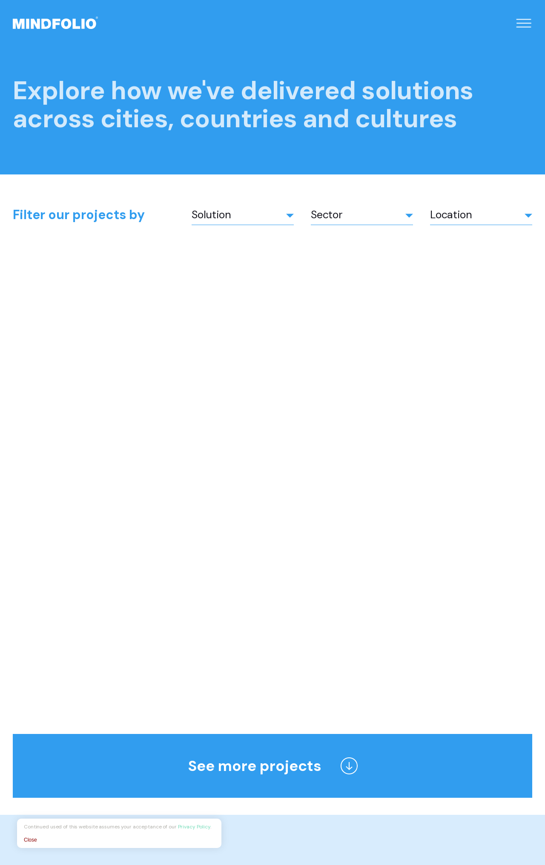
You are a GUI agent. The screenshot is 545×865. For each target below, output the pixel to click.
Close (30, 840)
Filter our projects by (79, 214)
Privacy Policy (194, 826)
